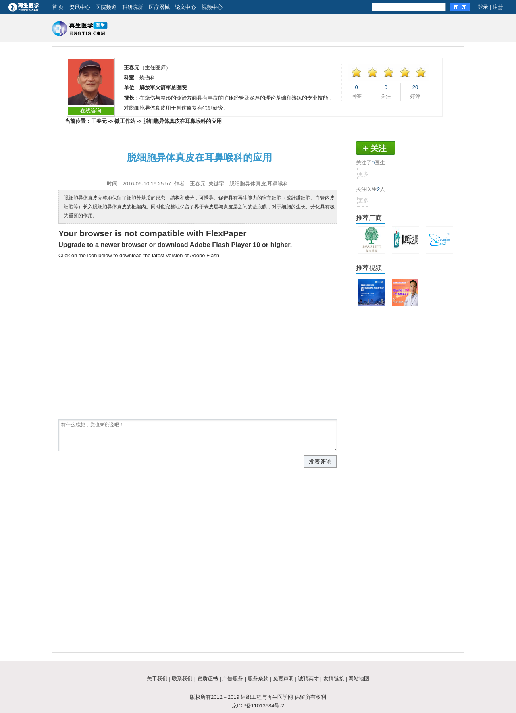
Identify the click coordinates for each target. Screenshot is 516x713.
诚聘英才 (308, 679)
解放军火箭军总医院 (163, 88)
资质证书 (207, 679)
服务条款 (258, 679)
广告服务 (232, 679)
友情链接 (333, 679)
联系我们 (182, 679)
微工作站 (124, 121)
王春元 (99, 121)
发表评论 (320, 461)
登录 (483, 7)
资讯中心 (79, 7)
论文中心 (185, 7)
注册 (498, 7)
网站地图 (358, 679)
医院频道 (106, 7)
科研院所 (132, 7)
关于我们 (157, 679)
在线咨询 (90, 111)
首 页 (58, 7)
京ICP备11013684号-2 (258, 706)
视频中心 (212, 7)
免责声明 (283, 679)
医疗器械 (159, 7)
